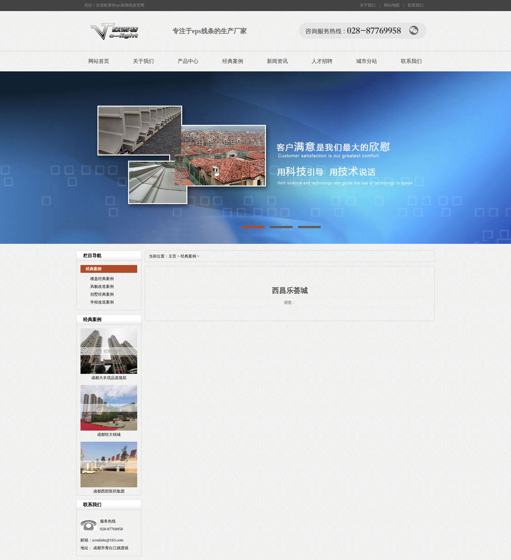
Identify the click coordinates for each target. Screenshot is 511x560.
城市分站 (366, 61)
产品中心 (188, 61)
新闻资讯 (277, 61)
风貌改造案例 (102, 286)
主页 (172, 256)
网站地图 (392, 5)
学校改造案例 (102, 302)
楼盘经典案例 (102, 278)
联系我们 (415, 5)
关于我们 (367, 5)
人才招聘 (322, 61)
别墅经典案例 (102, 294)
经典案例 (232, 61)
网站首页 (98, 61)
